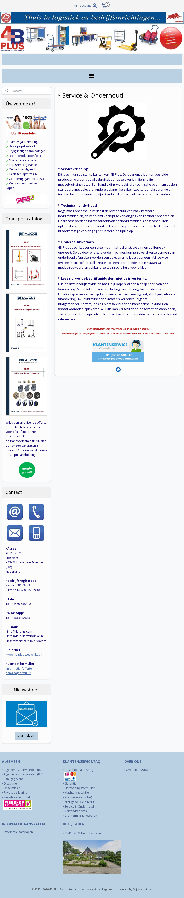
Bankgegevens (13, 779)
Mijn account (86, 6)
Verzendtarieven (76, 811)
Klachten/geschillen (78, 793)
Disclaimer (11, 783)
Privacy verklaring (15, 793)
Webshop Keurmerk (17, 797)
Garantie (70, 783)
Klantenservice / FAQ (78, 797)
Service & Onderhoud (79, 806)
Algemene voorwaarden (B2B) (24, 770)
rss (82, 889)
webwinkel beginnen (100, 889)
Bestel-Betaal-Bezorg (79, 770)
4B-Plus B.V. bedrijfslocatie (83, 833)
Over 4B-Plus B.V (137, 770)
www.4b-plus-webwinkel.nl (24, 655)
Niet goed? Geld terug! (80, 802)
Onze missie (12, 788)
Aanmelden (26, 736)
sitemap (72, 889)
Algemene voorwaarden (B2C (24, 774)
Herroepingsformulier (80, 788)
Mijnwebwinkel (142, 889)
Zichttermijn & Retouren (81, 816)
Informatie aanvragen (19, 832)
